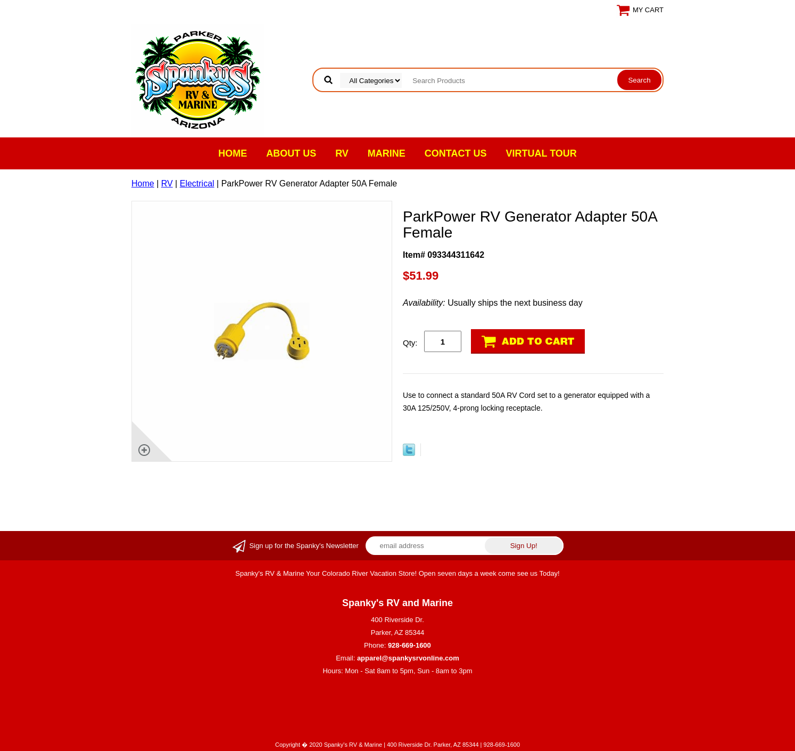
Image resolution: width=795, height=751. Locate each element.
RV (342, 153)
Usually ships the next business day (493, 302)
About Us (291, 153)
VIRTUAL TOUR (541, 153)
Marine (386, 153)
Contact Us (456, 153)
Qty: (410, 342)
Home (232, 153)
